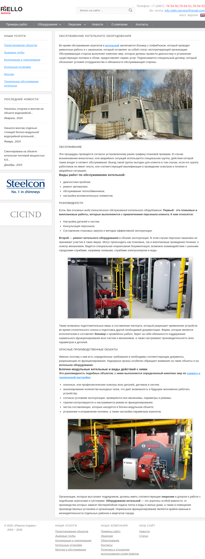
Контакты (106, 545)
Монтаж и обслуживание (70, 549)
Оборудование (110, 540)
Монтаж (9, 74)
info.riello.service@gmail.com (185, 10)
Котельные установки (17, 67)
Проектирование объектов (20, 45)
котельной (112, 45)
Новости (144, 531)
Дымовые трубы (14, 52)
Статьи (143, 535)
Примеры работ (111, 531)
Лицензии (107, 535)
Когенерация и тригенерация (22, 59)
